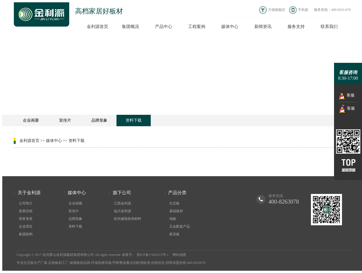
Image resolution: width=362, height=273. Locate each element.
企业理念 (26, 226)
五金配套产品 (179, 226)
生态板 (174, 203)
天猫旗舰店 (276, 10)
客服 (346, 96)
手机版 (303, 10)
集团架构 (26, 234)
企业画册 (31, 120)
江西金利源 (122, 203)
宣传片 (65, 120)
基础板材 (176, 211)
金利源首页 (29, 140)
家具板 (174, 234)
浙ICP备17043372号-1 (152, 255)
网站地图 (179, 255)
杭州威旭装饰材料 (127, 219)
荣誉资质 (26, 219)
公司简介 (26, 203)
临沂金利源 (122, 211)
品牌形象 (99, 120)
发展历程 (26, 211)
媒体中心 (54, 140)
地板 (172, 219)
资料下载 (134, 120)
